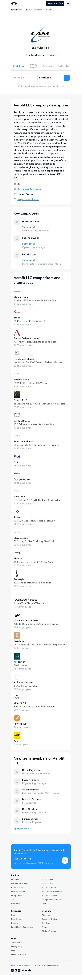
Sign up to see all (22, 828)
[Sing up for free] (65, 860)
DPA (13, 950)
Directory (15, 923)
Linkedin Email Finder (20, 883)
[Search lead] (67, 78)
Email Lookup (47, 883)
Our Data (46, 923)
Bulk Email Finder (49, 887)
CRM (44, 903)
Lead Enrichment (18, 891)
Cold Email (15, 903)
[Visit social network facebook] (16, 970)
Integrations (16, 895)
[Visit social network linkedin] (19, 970)
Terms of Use (16, 942)
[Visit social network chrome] (29, 970)
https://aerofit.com (28, 199)
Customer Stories (49, 919)
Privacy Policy (16, 946)
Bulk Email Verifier (49, 895)
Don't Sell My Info (18, 954)
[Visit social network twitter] (23, 970)
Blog (13, 915)
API (12, 899)
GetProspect (14, 3)
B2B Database (17, 887)
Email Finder (16, 10)
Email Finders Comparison (22, 927)
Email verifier (63, 66)
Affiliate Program (49, 931)
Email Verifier (47, 879)
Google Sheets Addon (51, 899)
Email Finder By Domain (52, 891)
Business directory (34, 10)
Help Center (16, 919)
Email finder (18, 66)
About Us (46, 915)
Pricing (45, 927)
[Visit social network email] (12, 970)
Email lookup (48, 66)
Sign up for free (55, 3)
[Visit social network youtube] (26, 970)
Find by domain (33, 66)
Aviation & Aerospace (29, 189)
